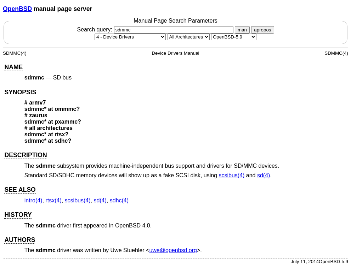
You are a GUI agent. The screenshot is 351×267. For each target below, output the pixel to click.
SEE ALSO (19, 189)
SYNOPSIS (20, 92)
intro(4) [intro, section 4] (33, 200)
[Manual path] (233, 37)
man (242, 29)
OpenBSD (17, 8)
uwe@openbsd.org (173, 250)
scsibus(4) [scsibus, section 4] (231, 175)
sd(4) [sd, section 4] (263, 175)
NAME (13, 67)
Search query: (156, 29)
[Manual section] (130, 37)
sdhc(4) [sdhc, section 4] (119, 200)
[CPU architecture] (189, 37)
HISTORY (18, 214)
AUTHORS (19, 239)
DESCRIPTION (25, 155)
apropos (262, 29)
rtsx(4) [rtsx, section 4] (53, 200)
